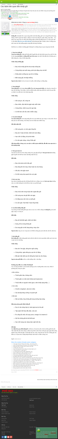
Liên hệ (3, 433)
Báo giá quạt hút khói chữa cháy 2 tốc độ (22, 367)
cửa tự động (6, 13)
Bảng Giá (4, 428)
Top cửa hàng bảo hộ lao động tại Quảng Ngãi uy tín (24, 349)
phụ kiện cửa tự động (10, 12)
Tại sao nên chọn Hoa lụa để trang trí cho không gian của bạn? (27, 359)
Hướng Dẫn (4, 418)
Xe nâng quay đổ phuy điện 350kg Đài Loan (22, 351)
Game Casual (32, 411)
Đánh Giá (4, 420)
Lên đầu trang (32, 433)
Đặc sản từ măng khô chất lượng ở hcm (22, 354)
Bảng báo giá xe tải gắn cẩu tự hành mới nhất (23, 346)
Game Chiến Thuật (6, 413)
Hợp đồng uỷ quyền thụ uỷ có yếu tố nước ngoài (24, 361)
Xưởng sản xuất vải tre (18, 347)
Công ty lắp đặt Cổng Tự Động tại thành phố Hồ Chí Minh (14, 14)
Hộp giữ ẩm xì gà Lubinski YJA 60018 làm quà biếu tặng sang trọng (28, 357)
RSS (30, 434)
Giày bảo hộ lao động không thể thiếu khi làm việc (24, 365)
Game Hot (31, 405)
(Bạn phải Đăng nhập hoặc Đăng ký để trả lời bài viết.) (47, 379)
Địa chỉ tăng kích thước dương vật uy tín (22, 366)
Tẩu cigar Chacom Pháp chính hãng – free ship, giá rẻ (25, 343)
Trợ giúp (3, 434)
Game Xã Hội (32, 413)
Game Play (31, 406)
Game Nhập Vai (5, 411)
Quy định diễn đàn (5, 427)
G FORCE (36, 370)
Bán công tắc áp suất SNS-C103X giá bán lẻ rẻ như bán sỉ (26, 364)
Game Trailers (32, 420)
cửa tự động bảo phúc (18, 24)
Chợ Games (4, 406)
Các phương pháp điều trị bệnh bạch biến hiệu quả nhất (25, 355)
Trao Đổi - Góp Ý (33, 427)
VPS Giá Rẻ (4, 400)
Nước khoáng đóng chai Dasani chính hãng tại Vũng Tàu (25, 345)
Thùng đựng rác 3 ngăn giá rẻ (19, 350)
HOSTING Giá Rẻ (5, 398)
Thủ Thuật (31, 418)
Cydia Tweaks (5, 422)
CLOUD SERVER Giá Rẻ (34, 398)
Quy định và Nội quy (6, 431)
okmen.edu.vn (18, 338)
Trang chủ (31, 431)
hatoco (18, 18)
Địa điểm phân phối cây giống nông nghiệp (22, 356)
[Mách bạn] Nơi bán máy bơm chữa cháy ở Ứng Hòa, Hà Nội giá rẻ (28, 362)
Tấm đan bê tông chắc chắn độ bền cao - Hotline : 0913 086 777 (27, 360)
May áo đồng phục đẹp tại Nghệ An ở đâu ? (22, 352)
